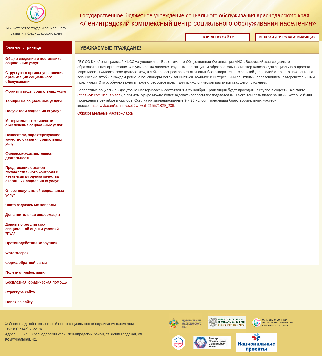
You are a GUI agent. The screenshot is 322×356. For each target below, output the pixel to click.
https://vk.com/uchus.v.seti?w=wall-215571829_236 (133, 105)
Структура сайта (20, 292)
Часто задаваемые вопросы (30, 205)
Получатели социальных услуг (33, 111)
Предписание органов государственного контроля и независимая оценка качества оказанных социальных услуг (32, 174)
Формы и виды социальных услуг (36, 91)
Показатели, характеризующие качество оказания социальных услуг (33, 139)
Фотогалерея (17, 253)
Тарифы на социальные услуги (33, 101)
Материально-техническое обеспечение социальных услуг (34, 123)
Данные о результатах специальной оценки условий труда (32, 228)
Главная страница (23, 47)
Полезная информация (25, 272)
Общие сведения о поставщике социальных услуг (33, 60)
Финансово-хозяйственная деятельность (29, 155)
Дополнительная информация (32, 215)
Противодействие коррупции (31, 243)
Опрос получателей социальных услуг (34, 193)
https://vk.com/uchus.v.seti (100, 95)
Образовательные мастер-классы (105, 113)
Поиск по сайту (217, 37)
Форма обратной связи (26, 263)
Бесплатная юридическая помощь (36, 282)
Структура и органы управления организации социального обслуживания (34, 77)
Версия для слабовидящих (287, 37)
